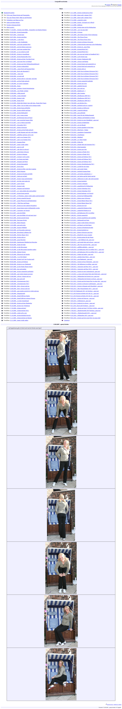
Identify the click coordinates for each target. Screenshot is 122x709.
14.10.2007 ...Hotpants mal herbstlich (20, 188)
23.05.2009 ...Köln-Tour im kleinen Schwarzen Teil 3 (84, 76)
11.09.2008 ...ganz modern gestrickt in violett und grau (24, 291)
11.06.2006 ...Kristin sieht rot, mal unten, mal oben (23, 78)
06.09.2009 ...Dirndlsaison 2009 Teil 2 (80, 98)
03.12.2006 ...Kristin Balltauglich (19, 113)
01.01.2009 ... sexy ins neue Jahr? (79, 30)
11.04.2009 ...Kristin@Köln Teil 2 (79, 51)
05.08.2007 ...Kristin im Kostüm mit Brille (21, 174)
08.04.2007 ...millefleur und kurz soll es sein (21, 135)
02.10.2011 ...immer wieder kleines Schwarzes (82, 222)
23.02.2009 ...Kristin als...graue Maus (80, 47)
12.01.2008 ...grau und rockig (18, 225)
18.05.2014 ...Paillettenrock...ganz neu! (80, 301)
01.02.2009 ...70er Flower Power (79, 37)
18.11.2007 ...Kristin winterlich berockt (20, 198)
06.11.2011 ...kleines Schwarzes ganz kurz (81, 232)
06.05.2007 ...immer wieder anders (19, 144)
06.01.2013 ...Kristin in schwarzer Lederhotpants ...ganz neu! (86, 283)
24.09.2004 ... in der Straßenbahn (18, 42)
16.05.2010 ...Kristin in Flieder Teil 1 (80, 152)
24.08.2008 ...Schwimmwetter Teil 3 (19, 283)
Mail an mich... (11, 27)
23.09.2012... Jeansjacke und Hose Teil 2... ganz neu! (84, 269)
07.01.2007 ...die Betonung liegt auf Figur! (21, 117)
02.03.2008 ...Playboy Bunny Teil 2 (19, 235)
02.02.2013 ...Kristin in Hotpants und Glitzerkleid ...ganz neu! (86, 286)
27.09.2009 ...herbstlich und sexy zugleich (81, 105)
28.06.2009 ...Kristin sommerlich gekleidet (81, 81)
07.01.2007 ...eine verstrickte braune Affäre (21, 120)
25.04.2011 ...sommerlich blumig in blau (81, 208)
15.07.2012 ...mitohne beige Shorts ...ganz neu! (82, 257)
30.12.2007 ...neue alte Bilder (18, 213)
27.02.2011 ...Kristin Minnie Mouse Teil (80, 203)
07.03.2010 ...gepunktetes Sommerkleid (80, 132)
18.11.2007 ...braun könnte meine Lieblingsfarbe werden (25, 208)
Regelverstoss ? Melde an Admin (114, 704)
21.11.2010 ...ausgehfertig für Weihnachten (81, 186)
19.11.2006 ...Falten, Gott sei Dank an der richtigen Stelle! (25, 105)
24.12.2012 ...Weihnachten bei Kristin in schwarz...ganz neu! (86, 279)
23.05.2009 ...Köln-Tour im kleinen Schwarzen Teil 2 (84, 73)
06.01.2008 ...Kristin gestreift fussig (19, 218)
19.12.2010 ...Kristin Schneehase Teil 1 (80, 188)
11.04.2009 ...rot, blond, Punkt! (78, 139)
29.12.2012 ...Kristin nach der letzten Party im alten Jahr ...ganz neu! (88, 281)
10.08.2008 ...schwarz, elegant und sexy (20, 276)
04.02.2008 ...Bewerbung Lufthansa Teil (20, 232)
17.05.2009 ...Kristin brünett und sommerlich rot (83, 64)
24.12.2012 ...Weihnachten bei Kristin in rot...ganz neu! (84, 276)
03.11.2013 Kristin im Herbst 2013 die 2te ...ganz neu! (84, 296)
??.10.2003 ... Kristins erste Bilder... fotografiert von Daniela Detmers (28, 30)
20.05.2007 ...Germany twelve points (19, 156)
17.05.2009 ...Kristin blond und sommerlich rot (82, 66)
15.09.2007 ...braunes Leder (17, 186)
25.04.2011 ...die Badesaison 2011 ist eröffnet (82, 213)
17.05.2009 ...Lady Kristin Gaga (78, 56)
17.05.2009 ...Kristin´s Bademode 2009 (80, 59)
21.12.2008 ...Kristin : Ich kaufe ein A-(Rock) (82, 22)
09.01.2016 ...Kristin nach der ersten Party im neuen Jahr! (85, 318)
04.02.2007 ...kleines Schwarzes (18, 127)
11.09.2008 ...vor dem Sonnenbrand (19, 301)
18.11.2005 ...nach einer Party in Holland (21, 61)
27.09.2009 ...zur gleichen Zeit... (78, 103)
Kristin (119, 4)
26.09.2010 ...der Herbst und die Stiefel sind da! (82, 176)
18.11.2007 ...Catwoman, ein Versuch (20, 210)
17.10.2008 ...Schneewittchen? (18, 308)
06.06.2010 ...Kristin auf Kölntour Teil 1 (81, 156)
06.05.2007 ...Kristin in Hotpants (18, 154)
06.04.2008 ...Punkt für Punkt (18, 244)
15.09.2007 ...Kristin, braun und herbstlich (21, 178)
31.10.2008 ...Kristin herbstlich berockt (20, 315)
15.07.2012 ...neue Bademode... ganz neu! (81, 259)
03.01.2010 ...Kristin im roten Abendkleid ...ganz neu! (84, 120)
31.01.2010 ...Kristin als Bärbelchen (79, 122)
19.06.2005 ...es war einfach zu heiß (19, 51)
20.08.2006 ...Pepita (15, 86)
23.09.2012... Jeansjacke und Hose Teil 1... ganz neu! (84, 266)
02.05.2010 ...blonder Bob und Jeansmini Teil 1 (82, 144)
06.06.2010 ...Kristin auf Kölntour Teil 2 (81, 159)
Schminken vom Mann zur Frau (15, 20)
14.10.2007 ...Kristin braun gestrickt (19, 193)
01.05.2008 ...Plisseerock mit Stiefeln (20, 254)
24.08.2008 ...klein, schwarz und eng (19, 286)
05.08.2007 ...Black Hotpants (17, 171)
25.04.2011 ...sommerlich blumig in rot (80, 210)
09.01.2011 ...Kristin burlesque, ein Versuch (81, 193)
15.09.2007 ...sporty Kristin (17, 183)
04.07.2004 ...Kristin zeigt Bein (18, 37)
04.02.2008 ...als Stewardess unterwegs (20, 230)
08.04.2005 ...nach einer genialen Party (20, 44)
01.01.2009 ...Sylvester (76, 32)
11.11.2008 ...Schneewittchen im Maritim (21, 318)
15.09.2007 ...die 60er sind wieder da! (20, 181)
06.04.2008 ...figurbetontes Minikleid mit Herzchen (23, 242)
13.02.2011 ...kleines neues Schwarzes (80, 198)
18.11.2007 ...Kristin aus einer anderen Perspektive (23, 205)
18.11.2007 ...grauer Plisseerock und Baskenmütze (23, 200)
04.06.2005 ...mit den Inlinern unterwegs (20, 47)
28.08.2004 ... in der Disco (17, 39)
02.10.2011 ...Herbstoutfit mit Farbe (79, 220)
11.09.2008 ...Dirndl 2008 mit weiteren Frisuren (22, 298)
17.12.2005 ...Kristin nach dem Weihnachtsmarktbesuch (24, 64)
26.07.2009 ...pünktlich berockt (78, 86)
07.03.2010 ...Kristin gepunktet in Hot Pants (81, 127)
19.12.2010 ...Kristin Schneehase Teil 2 (80, 191)
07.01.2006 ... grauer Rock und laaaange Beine (22, 69)
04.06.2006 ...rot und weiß (17, 76)
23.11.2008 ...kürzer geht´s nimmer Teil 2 (81, 17)
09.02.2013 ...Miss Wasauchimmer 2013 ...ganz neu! (84, 288)
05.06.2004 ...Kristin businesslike (19, 32)
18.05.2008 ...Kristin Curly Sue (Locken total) (22, 259)
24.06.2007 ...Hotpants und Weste (19, 161)
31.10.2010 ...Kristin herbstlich (78, 181)
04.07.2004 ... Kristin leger (17, 34)
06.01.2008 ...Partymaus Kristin (18, 220)
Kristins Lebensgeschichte (13, 25)
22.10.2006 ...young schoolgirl (18, 95)
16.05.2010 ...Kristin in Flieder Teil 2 (80, 154)
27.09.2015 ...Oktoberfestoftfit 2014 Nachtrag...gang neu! (85, 310)
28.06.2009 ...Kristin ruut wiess (78, 83)
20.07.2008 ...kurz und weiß (17, 279)
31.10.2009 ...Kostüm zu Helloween (79, 108)
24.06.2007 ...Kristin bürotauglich (19, 164)
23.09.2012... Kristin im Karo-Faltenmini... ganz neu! (84, 261)
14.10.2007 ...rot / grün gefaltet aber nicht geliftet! (23, 191)
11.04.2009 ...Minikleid (76, 137)
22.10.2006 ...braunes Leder (17, 98)
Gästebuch (67, 320)
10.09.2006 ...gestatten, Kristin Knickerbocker (22, 88)
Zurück (107, 4)
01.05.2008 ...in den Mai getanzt (18, 247)
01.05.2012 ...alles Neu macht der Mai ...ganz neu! (83, 244)
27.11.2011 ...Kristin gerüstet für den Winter (81, 237)
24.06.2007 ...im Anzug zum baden (19, 159)
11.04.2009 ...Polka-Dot (76, 142)
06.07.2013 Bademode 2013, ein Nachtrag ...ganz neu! (84, 291)
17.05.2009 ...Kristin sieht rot (78, 69)
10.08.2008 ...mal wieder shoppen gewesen (21, 274)
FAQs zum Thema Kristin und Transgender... (18, 15)
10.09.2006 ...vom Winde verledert (19, 91)
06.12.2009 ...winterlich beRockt (79, 110)
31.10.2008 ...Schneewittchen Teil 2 (19, 310)
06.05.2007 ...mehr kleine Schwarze (19, 152)
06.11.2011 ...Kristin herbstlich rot (79, 230)
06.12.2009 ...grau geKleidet (77, 113)
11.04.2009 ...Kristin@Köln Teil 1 (79, 49)
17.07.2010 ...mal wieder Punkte (78, 169)
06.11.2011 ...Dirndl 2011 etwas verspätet (81, 235)
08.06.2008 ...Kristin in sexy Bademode (20, 264)
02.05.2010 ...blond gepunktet (78, 147)
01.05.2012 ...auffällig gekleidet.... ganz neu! (82, 247)
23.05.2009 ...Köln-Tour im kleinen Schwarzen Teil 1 (84, 71)
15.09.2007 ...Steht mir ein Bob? (18, 176)
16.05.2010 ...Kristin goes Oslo (78, 149)
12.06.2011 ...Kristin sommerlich (79, 215)
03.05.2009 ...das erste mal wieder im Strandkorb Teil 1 (84, 54)
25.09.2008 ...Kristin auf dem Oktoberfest (21, 303)
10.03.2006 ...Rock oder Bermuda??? (20, 71)
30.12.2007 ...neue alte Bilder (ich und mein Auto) (23, 215)
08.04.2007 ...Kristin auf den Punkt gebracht (21, 130)
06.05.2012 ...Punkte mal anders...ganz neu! (81, 254)
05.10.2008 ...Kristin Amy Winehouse (20, 305)
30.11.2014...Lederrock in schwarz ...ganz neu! (82, 303)
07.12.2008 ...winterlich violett (78, 20)
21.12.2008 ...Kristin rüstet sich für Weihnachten (83, 27)
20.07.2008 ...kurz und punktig (18, 269)
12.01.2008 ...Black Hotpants (17, 222)
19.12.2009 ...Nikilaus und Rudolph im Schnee (82, 117)
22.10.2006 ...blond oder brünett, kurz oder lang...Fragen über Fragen (28, 103)
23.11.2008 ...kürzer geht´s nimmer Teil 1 (81, 15)
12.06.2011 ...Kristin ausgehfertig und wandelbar (83, 218)
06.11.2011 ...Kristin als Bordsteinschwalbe (81, 227)
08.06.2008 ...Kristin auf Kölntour (19, 261)
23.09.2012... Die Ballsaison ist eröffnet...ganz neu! (83, 264)
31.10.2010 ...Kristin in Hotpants (79, 183)
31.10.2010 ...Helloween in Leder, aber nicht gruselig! (84, 178)
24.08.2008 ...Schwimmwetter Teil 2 (19, 281)
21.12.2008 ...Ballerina (76, 25)
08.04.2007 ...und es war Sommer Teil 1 (20, 137)
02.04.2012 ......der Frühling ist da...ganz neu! (82, 239)
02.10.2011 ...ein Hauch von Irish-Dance (81, 225)
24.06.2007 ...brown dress (17, 166)
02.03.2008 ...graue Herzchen (18, 239)
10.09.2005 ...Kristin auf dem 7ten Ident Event (22, 59)
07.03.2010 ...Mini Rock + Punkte (79, 130)
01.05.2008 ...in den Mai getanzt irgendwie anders (23, 249)
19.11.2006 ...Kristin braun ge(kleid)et (20, 108)
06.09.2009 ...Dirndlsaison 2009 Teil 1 (80, 95)
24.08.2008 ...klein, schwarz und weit (20, 288)
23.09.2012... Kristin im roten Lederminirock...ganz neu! (85, 271)
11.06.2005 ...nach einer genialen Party (20, 49)
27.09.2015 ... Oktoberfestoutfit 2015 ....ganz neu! (83, 313)
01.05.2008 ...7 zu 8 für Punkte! (18, 257)
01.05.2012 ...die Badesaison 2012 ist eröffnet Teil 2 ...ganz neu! (87, 252)
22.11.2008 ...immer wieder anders (19, 320)
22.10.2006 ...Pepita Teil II (17, 100)
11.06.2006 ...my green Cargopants (19, 83)
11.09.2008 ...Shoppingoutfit (17, 293)
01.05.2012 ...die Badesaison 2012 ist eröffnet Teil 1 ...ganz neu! (87, 249)
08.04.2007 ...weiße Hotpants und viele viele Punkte (23, 132)
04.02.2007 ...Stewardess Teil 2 (18, 125)
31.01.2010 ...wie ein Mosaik (78, 125)
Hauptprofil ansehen (9, 12)
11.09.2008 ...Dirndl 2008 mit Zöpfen (20, 296)
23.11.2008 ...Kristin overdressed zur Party (81, 12)
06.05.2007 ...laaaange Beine (17, 142)
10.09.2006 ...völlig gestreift (17, 93)
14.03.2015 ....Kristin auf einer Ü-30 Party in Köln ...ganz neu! (86, 308)
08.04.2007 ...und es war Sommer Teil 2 (20, 139)
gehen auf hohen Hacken (13, 22)
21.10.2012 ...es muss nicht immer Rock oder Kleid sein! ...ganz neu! (88, 274)
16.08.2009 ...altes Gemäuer (77, 93)
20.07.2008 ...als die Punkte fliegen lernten (21, 266)
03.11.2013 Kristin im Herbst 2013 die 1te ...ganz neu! (84, 293)
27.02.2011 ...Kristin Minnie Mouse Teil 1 (81, 200)
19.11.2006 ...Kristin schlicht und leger (20, 110)
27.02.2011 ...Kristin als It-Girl (78, 205)
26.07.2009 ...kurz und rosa (77, 88)
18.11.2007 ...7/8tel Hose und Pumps (19, 203)
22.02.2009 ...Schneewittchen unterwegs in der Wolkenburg (86, 44)
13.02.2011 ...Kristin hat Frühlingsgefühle (81, 196)
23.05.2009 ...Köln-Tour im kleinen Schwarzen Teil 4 (84, 78)
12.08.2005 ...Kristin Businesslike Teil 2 (20, 56)
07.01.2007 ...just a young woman (19, 115)
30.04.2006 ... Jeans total (16, 73)
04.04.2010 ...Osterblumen (77, 135)
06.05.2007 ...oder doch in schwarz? (19, 149)
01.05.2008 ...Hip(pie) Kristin (18, 252)
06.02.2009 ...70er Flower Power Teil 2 (80, 39)
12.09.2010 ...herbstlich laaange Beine (80, 171)
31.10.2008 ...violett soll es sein (18, 313)
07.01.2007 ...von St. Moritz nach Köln (20, 122)
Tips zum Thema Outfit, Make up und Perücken (19, 17)
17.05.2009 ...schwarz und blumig (79, 61)
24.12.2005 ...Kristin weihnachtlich (19, 66)
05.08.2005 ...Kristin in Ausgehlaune (19, 54)
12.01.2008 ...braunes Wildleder (18, 227)
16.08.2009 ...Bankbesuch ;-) (77, 91)
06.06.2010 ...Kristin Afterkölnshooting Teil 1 (82, 164)
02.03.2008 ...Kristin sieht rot (17, 237)
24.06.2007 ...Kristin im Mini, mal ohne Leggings (23, 169)
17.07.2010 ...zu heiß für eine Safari (79, 166)
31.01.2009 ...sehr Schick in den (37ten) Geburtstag (83, 34)
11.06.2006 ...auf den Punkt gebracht (19, 81)
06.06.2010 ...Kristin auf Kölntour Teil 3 (81, 161)
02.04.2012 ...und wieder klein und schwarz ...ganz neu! (85, 242)
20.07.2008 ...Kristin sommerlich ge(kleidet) (21, 271)
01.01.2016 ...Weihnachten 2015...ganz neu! (81, 315)
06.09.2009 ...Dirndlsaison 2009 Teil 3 (80, 100)
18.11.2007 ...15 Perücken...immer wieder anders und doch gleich (27, 196)
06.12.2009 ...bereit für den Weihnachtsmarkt (82, 115)
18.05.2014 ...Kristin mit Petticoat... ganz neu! (82, 298)
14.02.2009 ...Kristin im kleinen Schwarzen (81, 42)
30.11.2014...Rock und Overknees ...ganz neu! (82, 305)
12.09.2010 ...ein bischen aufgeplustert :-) (81, 174)
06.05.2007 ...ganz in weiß (17, 147)
